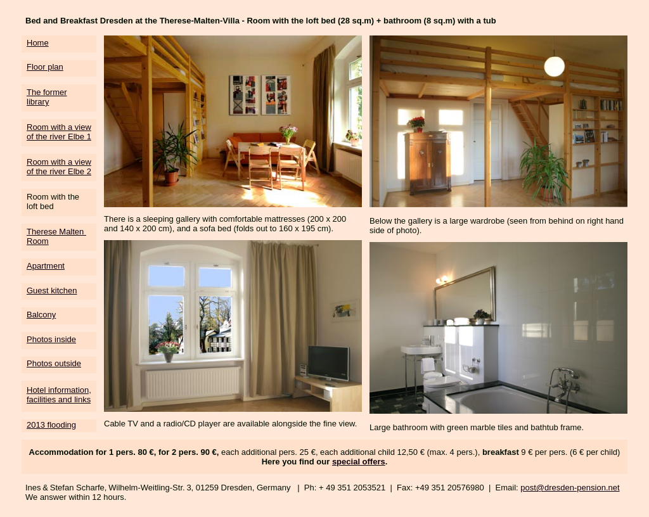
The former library (47, 96)
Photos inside (51, 339)
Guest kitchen (52, 290)
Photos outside (54, 363)
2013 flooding (51, 425)
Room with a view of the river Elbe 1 (59, 131)
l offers (371, 461)
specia (344, 461)
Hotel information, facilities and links (59, 394)
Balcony (41, 314)
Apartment (46, 266)
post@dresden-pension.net (569, 487)
